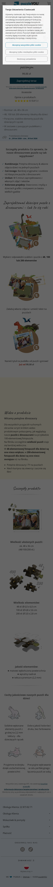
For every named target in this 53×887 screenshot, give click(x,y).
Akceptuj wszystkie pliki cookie (26, 45)
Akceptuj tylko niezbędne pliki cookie (26, 52)
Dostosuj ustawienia (26, 59)
